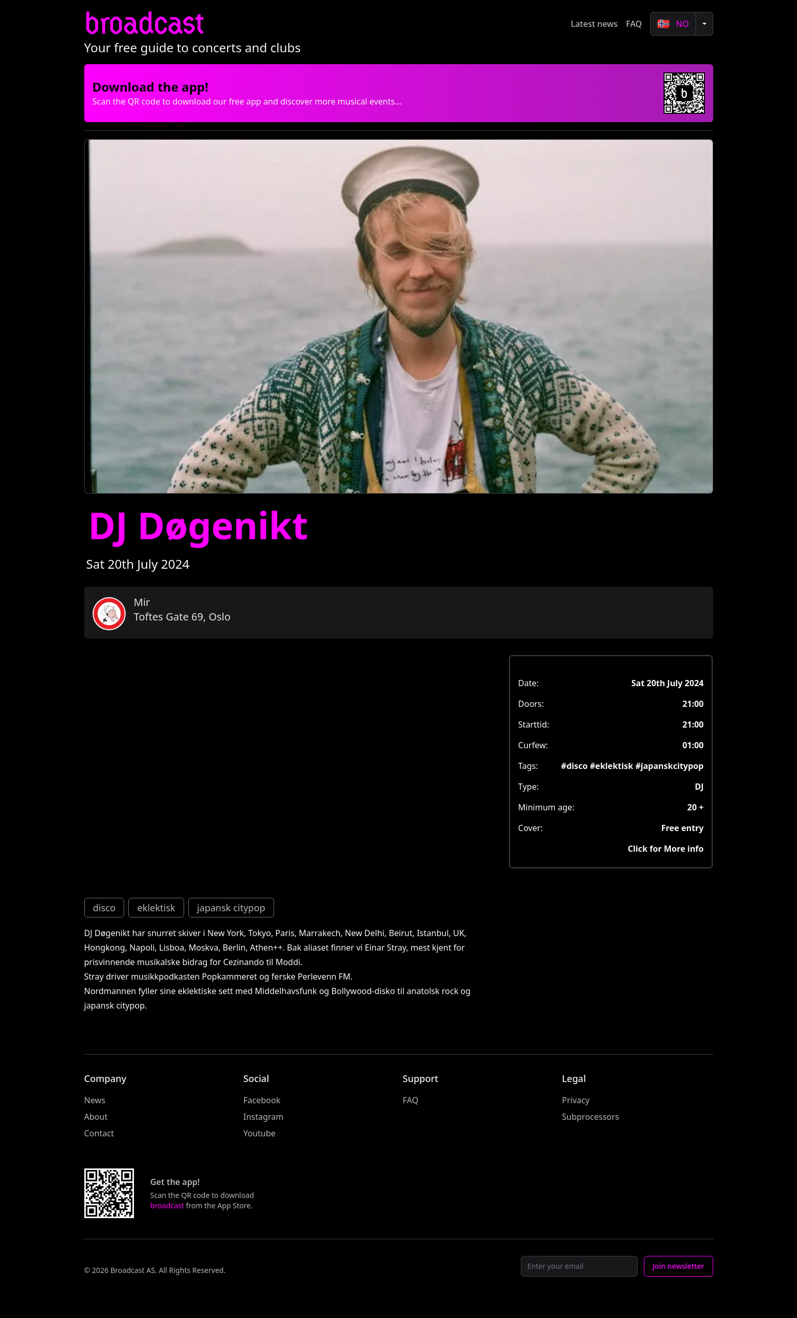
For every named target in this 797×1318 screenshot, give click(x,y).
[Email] (579, 1266)
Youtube (260, 1133)
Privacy (576, 1100)
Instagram (264, 1116)
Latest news (594, 23)
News (95, 1100)
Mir (142, 602)
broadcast (143, 23)
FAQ (634, 23)
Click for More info (666, 848)
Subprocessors (590, 1116)
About (96, 1116)
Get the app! (175, 1182)
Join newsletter (678, 1266)
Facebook (262, 1100)
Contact (99, 1133)
